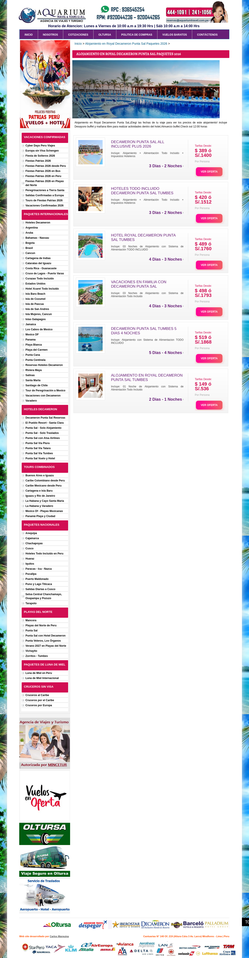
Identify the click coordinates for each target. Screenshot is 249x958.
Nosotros (50, 34)
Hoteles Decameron (37, 222)
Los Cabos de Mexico (39, 329)
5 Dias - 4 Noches (165, 352)
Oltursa (104, 34)
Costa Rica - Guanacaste (41, 268)
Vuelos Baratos (174, 34)
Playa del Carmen (36, 349)
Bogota (29, 242)
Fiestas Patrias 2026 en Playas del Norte (44, 183)
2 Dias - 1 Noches (165, 399)
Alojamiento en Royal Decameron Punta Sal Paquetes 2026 (126, 43)
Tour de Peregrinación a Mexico (45, 390)
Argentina (31, 227)
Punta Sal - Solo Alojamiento (43, 427)
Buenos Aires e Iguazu (39, 475)
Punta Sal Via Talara (38, 448)
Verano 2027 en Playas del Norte (45, 645)
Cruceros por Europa (38, 705)
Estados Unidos (35, 283)
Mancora (30, 620)
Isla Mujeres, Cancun (38, 314)
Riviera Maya (33, 370)
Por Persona (202, 161)
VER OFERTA (209, 171)
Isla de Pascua (34, 304)
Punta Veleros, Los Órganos (43, 640)
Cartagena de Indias (38, 258)
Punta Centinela (35, 360)
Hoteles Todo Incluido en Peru (44, 553)
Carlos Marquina (59, 936)
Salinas (30, 375)
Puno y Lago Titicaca (38, 584)
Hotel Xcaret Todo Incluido (42, 288)
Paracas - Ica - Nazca (38, 568)
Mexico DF (32, 334)
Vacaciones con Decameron (43, 395)
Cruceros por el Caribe (39, 700)
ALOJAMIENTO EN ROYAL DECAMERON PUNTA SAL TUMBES (147, 377)
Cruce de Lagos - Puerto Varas (44, 273)
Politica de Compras (136, 34)
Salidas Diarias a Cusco (40, 589)
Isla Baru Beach (35, 293)
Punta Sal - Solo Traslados (42, 433)
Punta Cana (32, 354)
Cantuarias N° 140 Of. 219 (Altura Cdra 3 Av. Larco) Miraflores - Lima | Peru (186, 936)
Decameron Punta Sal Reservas (45, 417)
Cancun (30, 253)
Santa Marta (32, 380)
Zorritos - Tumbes (36, 656)
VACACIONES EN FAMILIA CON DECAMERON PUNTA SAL (138, 284)
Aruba (29, 232)
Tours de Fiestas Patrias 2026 (44, 200)
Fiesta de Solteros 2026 (40, 155)
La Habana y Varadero (39, 506)
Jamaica (30, 324)
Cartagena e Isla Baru (39, 490)
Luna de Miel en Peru (38, 673)
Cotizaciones (78, 34)
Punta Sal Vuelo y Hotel (40, 458)
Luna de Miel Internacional (42, 678)
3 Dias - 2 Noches (165, 166)
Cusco (29, 548)
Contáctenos (207, 34)
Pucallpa (30, 573)
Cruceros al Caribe (37, 695)
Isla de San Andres (37, 309)
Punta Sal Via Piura (37, 443)
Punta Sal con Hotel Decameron (45, 635)
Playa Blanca (33, 344)
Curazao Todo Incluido (39, 278)
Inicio (29, 34)
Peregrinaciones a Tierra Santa (44, 190)
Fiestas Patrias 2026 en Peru (43, 176)
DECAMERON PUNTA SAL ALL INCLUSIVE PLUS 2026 (137, 144)
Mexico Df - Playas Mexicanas (44, 511)
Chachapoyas (34, 543)
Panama (30, 339)
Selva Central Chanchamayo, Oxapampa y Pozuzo (43, 596)
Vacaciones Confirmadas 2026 (44, 205)
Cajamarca (32, 538)
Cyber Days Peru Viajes (40, 145)
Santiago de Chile (36, 385)
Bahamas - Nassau (37, 237)
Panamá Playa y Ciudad (40, 516)
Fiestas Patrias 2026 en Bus (42, 171)
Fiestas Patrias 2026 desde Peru (45, 165)
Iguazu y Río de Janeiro (40, 495)
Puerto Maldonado (37, 579)
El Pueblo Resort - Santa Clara (44, 422)
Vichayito (31, 650)
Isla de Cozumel (35, 298)
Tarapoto (30, 603)
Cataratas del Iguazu (38, 263)
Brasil (29, 248)
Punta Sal (31, 630)
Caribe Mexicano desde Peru (43, 485)
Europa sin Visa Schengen (42, 150)
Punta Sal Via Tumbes (39, 453)
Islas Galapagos (35, 319)
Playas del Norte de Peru (41, 625)
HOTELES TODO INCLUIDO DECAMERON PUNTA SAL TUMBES (142, 191)
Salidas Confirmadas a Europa (44, 195)
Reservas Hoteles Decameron (44, 365)
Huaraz (29, 558)
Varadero (31, 400)
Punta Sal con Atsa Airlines (42, 438)
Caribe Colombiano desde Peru (45, 480)
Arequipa (31, 533)
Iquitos (29, 563)
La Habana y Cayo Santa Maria (44, 500)
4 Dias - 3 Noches (165, 259)
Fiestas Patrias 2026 (38, 160)
